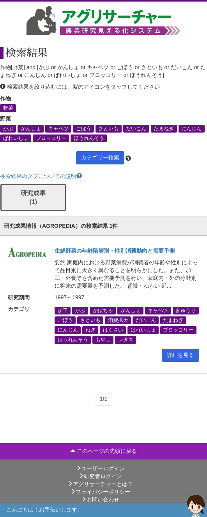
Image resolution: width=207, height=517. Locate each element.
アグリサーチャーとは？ (100, 484)
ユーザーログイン (100, 468)
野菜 (8, 108)
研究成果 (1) (33, 197)
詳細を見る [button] (180, 355)
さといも (108, 128)
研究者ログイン (100, 476)
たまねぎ (164, 128)
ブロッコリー (51, 138)
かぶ (8, 128)
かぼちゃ (103, 310)
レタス (125, 339)
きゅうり (185, 310)
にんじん (191, 128)
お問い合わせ (100, 499)
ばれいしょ (15, 138)
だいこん (136, 128)
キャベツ (58, 128)
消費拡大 (118, 320)
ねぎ (90, 330)
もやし (103, 339)
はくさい (113, 330)
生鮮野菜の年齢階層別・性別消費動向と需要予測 (115, 251)
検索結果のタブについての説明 (41, 176)
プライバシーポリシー (100, 492)
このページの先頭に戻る (103, 451)
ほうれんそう (89, 138)
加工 (63, 310)
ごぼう (83, 128)
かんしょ (31, 128)
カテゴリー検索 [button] (100, 157)
